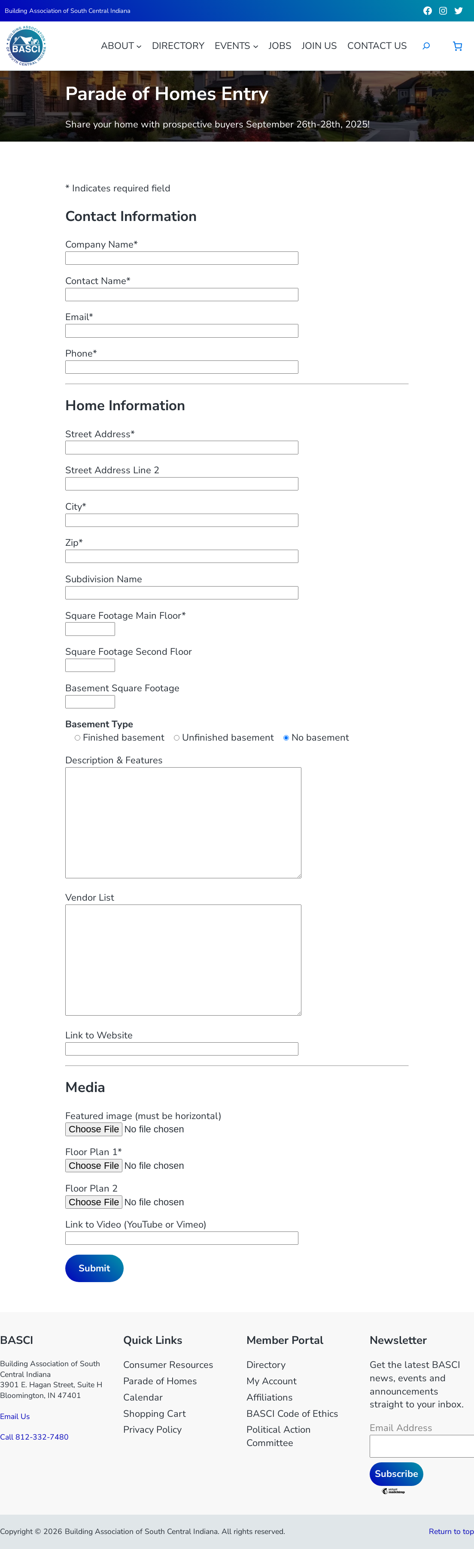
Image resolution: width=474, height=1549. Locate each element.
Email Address (401, 1428)
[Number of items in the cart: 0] (457, 46)
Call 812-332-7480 (34, 1437)
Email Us (15, 1416)
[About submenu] (139, 45)
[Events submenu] (255, 45)
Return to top (451, 1531)
